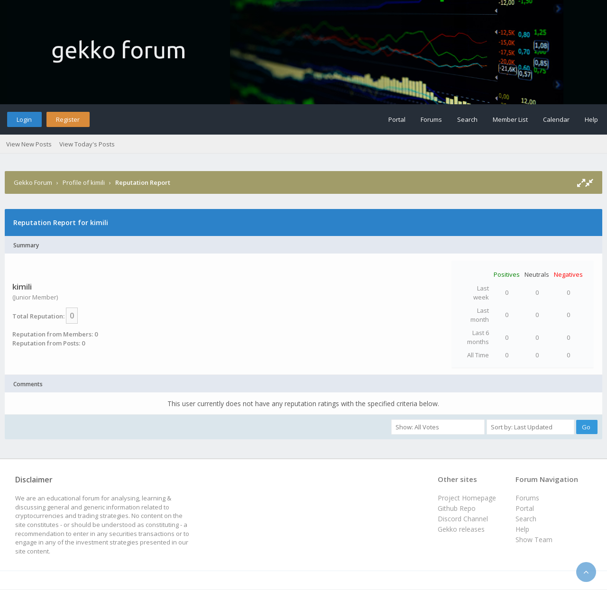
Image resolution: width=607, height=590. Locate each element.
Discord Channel (463, 518)
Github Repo (457, 508)
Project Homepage (467, 497)
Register (68, 119)
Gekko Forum (33, 182)
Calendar (556, 119)
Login (24, 119)
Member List (510, 119)
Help (591, 119)
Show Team (533, 539)
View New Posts (29, 144)
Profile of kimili (84, 182)
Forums (431, 119)
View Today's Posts (87, 144)
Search (467, 119)
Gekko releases (461, 529)
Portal (396, 119)
